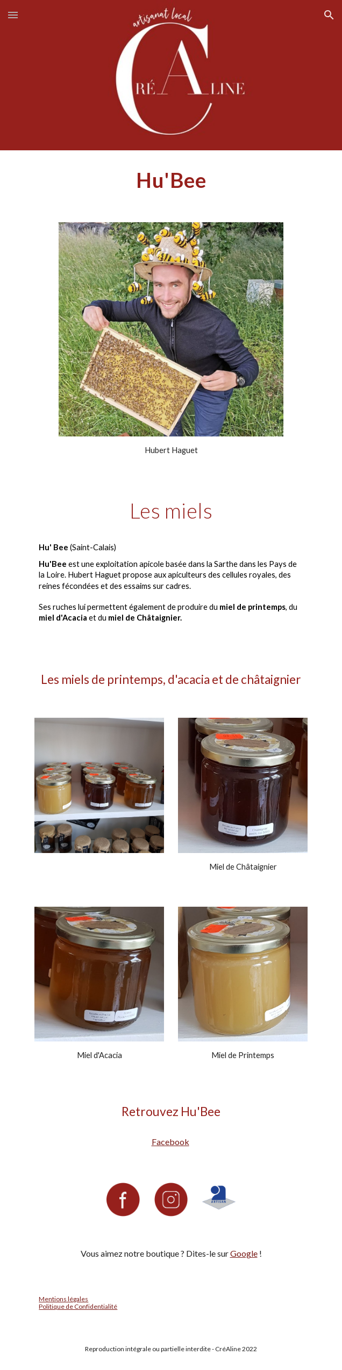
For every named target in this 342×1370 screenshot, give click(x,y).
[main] (170, 179)
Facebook (170, 1141)
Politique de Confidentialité (78, 1306)
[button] (13, 15)
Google (244, 1253)
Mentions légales (63, 1299)
